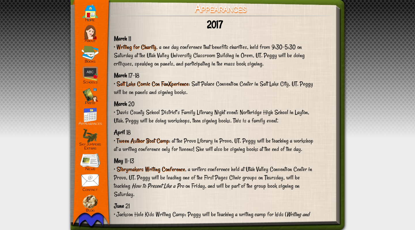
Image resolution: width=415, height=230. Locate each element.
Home (90, 20)
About (90, 41)
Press (90, 103)
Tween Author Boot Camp (142, 141)
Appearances (90, 123)
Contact (90, 190)
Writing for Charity (136, 47)
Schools (90, 82)
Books (90, 61)
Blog (90, 210)
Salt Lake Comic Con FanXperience (152, 84)
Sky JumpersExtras (90, 146)
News (90, 169)
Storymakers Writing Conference (150, 169)
